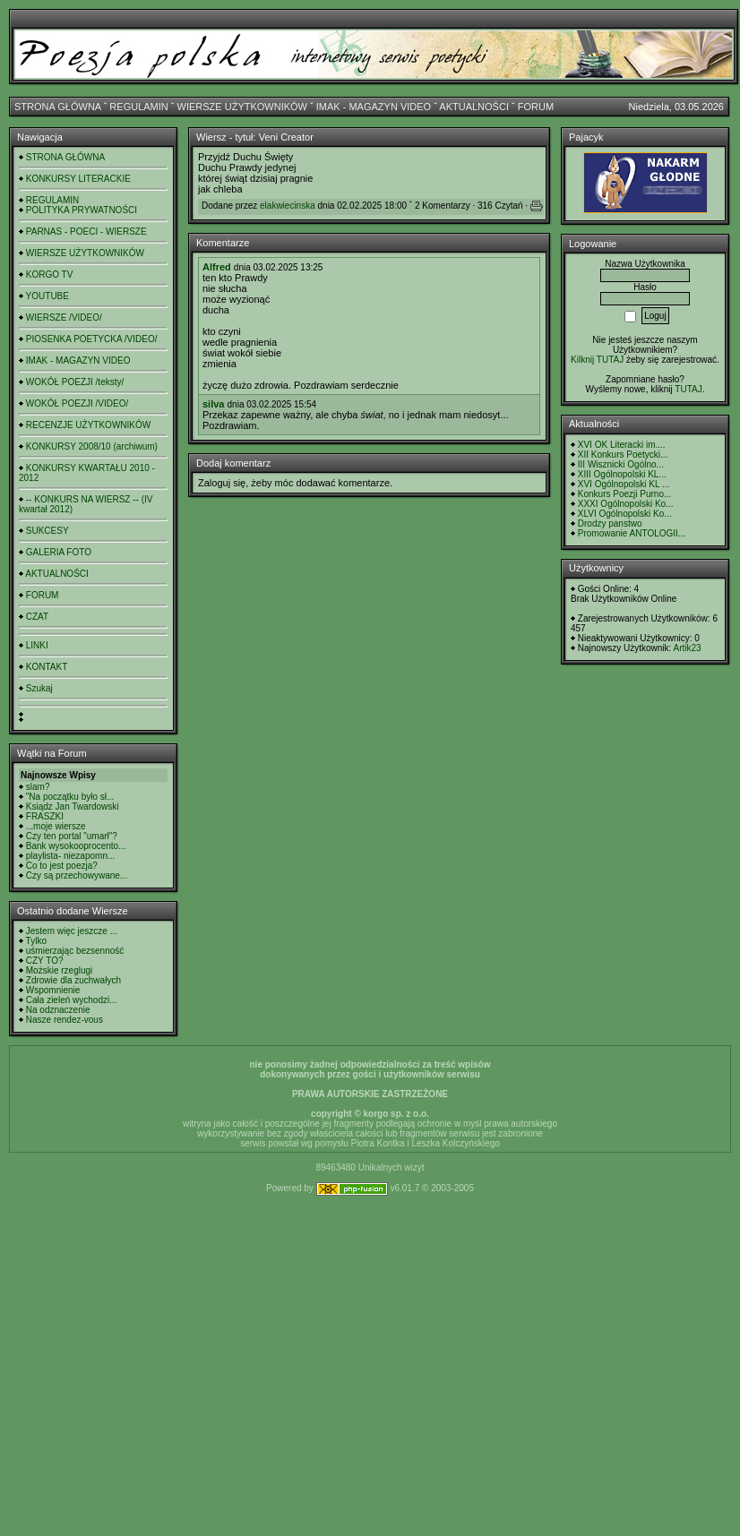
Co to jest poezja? (62, 866)
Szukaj (39, 688)
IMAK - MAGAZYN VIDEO (373, 106)
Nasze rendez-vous (64, 1020)
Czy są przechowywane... (76, 875)
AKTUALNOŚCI (474, 106)
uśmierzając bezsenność (75, 951)
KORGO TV (49, 274)
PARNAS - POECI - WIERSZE (86, 231)
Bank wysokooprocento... (76, 846)
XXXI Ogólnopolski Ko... (626, 504)
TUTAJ (688, 389)
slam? (38, 787)
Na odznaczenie (58, 1010)
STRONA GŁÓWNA (57, 106)
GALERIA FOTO (58, 552)
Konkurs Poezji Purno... (625, 494)
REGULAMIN (138, 106)
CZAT (37, 617)
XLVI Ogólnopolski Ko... (625, 514)
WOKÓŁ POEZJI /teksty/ (75, 382)
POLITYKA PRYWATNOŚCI (81, 210)
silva (213, 404)
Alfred (216, 267)
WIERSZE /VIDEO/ (64, 317)
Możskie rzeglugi (59, 970)
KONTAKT (46, 667)
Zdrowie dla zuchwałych (73, 980)
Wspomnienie (53, 990)
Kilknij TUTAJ (597, 360)
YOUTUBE (47, 296)
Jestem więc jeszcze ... (71, 931)
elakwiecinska (287, 205)
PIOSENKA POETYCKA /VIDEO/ (92, 339)
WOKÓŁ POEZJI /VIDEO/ (77, 403)
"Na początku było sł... (70, 797)
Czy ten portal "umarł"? (71, 836)
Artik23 (687, 648)
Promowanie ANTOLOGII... (631, 533)
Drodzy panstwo (610, 523)
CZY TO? (45, 960)
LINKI (37, 645)
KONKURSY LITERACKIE (78, 179)
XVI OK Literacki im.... (622, 445)
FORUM (536, 106)
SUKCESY (47, 531)
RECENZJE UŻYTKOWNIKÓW (88, 425)
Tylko (36, 941)
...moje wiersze (56, 826)
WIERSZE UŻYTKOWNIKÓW (242, 106)
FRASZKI (45, 816)
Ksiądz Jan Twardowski (72, 806)
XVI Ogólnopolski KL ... (623, 484)
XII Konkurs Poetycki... (623, 454)
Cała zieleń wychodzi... (71, 1000)
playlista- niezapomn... (71, 856)
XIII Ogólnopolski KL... (622, 474)
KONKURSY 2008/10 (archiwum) (92, 446)
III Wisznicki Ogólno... (621, 464)
